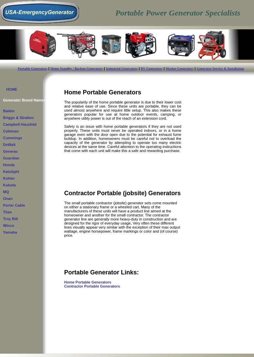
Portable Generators (32, 68)
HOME (10, 89)
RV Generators (152, 68)
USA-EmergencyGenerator (42, 348)
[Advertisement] (217, 202)
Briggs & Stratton (18, 118)
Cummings (12, 138)
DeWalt (9, 145)
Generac (10, 151)
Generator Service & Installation (220, 68)
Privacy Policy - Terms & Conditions (219, 350)
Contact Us (62, 351)
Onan (7, 199)
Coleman (11, 131)
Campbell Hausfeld (19, 124)
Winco (8, 226)
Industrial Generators (122, 68)
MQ (6, 192)
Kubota (9, 185)
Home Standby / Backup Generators (77, 68)
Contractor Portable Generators (92, 286)
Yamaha (10, 232)
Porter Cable (14, 205)
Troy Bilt (10, 219)
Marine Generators (179, 68)
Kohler (9, 178)
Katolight (11, 172)
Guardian (11, 158)
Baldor (9, 111)
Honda (9, 165)
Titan (7, 212)
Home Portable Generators (87, 282)
